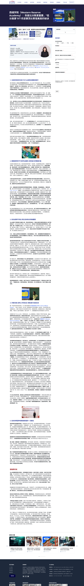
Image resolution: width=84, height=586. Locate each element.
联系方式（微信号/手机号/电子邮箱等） (64, 55)
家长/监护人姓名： (59, 50)
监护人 (62, 43)
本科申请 (39, 2)
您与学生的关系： (59, 41)
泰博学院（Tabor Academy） (28, 67)
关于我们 (19, 2)
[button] (7, 546)
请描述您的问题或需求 (60, 72)
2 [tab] (40, 556)
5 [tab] (43, 556)
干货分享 (65, 2)
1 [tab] (39, 556)
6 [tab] (45, 556)
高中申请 (32, 2)
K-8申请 (25, 2)
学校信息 (52, 2)
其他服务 (58, 2)
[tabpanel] (17, 546)
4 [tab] (42, 556)
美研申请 (45, 2)
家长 (58, 43)
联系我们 (57, 38)
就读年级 (57, 62)
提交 (57, 91)
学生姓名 (57, 45)
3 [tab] (41, 556)
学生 (68, 43)
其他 (73, 43)
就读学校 (57, 67)
